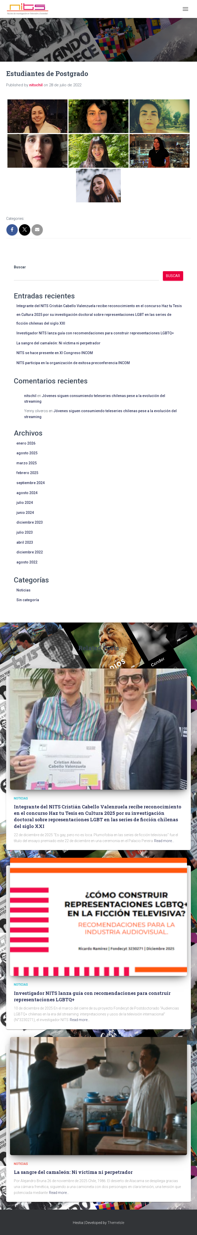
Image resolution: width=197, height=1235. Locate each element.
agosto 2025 (26, 453)
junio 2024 (25, 513)
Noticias (23, 590)
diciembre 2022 (29, 552)
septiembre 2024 (30, 483)
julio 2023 (24, 532)
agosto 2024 (26, 493)
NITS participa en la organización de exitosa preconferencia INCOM (73, 363)
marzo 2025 (26, 463)
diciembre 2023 (29, 522)
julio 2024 (24, 503)
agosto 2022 (26, 562)
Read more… (164, 841)
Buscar (20, 267)
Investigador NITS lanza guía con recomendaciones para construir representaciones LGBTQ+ (95, 333)
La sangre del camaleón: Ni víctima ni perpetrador (58, 343)
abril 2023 (24, 542)
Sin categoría (27, 600)
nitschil (30, 396)
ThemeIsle (115, 1223)
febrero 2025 (27, 473)
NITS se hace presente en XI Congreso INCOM (54, 353)
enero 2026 (25, 443)
